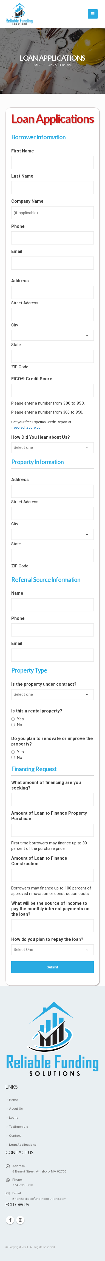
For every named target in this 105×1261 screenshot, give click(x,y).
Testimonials (18, 1127)
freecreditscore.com (27, 427)
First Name (22, 151)
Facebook (10, 1220)
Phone (18, 226)
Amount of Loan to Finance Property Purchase (49, 816)
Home (13, 1100)
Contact (15, 1136)
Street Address (24, 302)
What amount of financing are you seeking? (46, 785)
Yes (20, 719)
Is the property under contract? (43, 684)
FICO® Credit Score (31, 378)
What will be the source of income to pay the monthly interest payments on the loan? (50, 909)
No (19, 724)
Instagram (20, 1220)
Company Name (27, 201)
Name (17, 593)
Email (16, 251)
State (16, 344)
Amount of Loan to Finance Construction (39, 861)
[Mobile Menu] (93, 14)
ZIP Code (19, 366)
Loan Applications (22, 1145)
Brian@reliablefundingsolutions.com (39, 1199)
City (14, 325)
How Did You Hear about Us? (40, 437)
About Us (16, 1108)
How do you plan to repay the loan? (47, 939)
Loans (13, 1117)
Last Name (22, 176)
